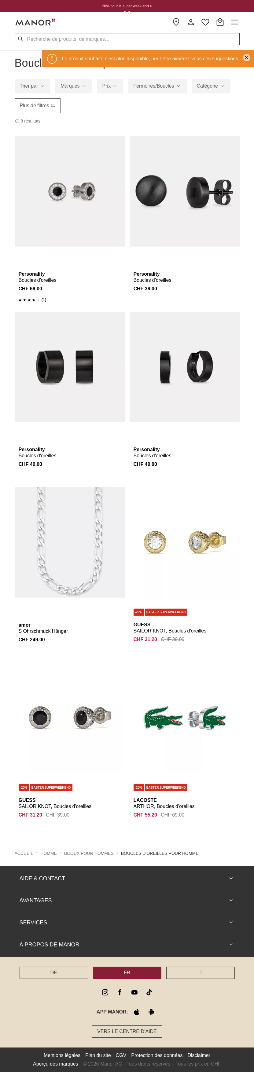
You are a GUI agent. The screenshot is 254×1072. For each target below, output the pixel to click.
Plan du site (98, 1055)
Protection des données (156, 1055)
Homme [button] (48, 853)
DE (53, 972)
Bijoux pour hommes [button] (89, 853)
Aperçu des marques (55, 1063)
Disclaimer (198, 1055)
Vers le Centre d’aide (127, 1031)
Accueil (24, 853)
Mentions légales (62, 1055)
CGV (121, 1055)
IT (200, 972)
